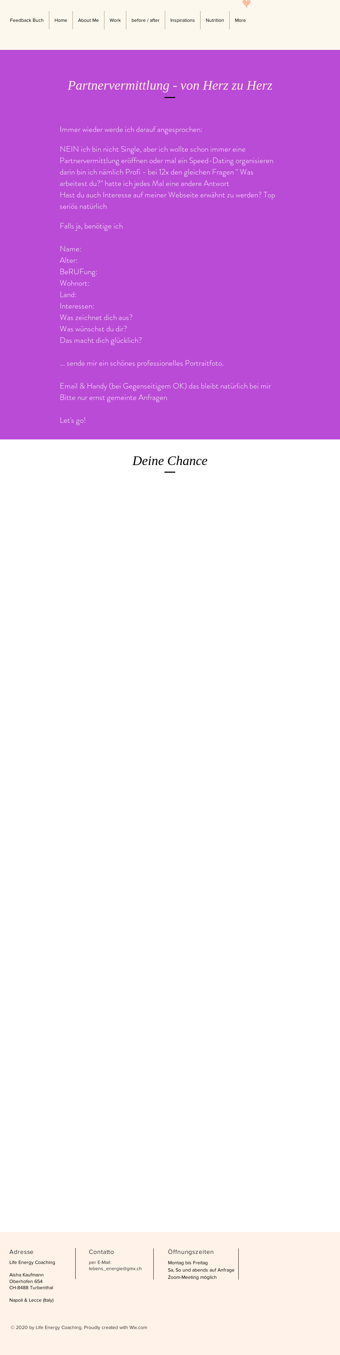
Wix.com (138, 1327)
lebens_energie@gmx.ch (115, 1268)
